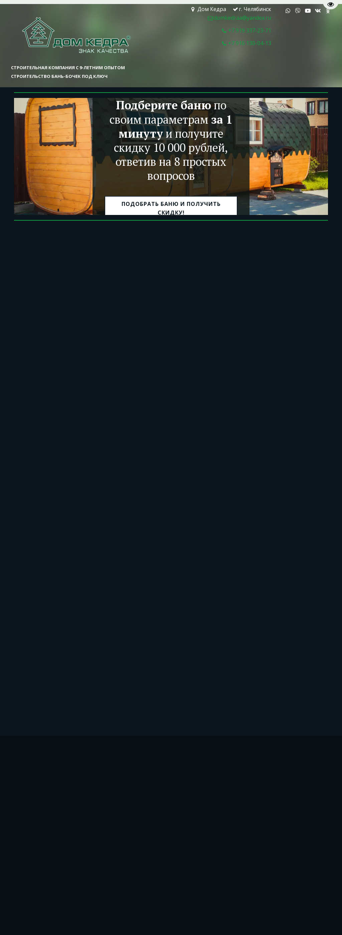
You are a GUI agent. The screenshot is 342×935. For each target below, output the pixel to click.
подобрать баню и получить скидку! (171, 209)
